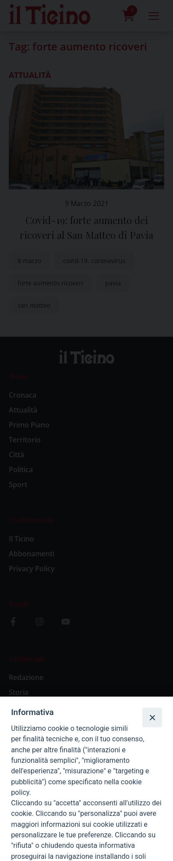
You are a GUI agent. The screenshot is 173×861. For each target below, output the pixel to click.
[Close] (152, 717)
